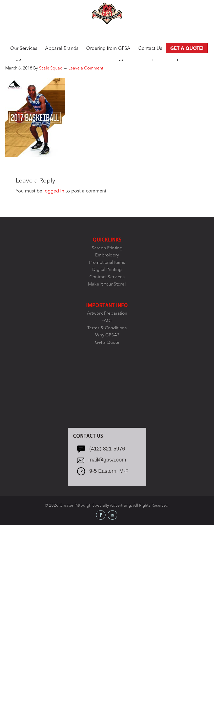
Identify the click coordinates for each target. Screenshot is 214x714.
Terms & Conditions (107, 328)
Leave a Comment (85, 68)
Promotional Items (107, 262)
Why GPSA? (107, 335)
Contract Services (107, 277)
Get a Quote (107, 342)
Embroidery (107, 255)
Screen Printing (107, 248)
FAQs (107, 321)
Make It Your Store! (107, 284)
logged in (53, 191)
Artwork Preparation (107, 313)
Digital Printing (107, 269)
